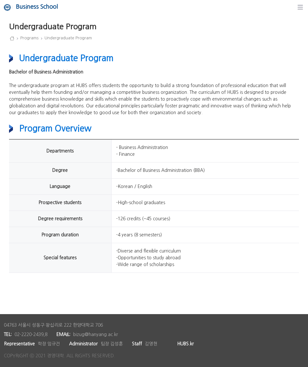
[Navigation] (300, 7)
